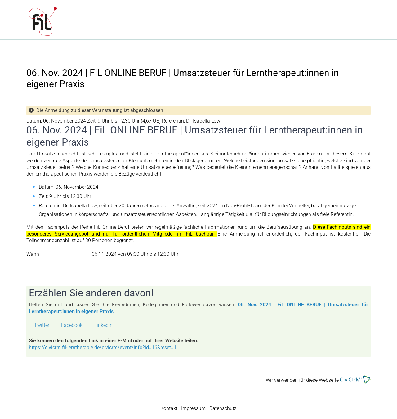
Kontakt (168, 408)
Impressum (193, 408)
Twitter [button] (41, 325)
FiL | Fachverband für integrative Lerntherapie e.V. (125, 22)
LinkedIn (103, 325)
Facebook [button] (72, 325)
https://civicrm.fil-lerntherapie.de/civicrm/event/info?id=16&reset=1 (102, 347)
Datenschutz (223, 408)
